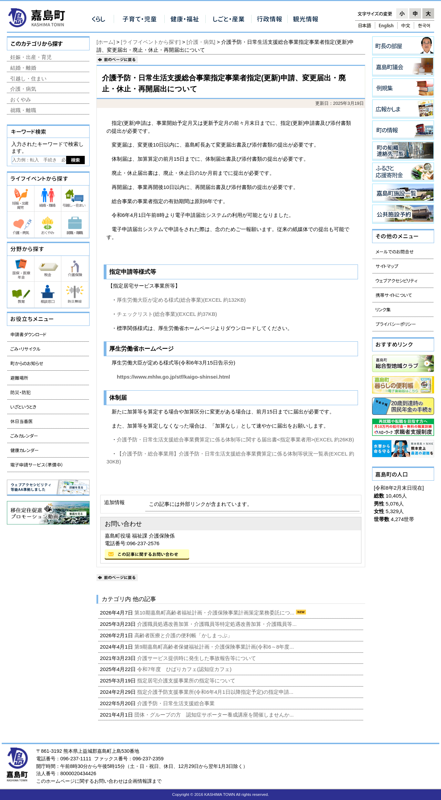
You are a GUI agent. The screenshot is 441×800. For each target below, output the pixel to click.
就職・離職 (23, 110)
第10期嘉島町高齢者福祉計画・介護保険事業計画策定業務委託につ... (215, 613)
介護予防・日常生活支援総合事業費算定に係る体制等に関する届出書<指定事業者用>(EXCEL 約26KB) (235, 439)
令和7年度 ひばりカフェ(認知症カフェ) (185, 669)
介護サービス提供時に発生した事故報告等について (197, 658)
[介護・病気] (201, 42)
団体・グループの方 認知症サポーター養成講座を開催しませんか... (214, 715)
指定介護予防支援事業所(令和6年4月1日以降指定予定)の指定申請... (216, 692)
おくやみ (20, 99)
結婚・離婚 (23, 68)
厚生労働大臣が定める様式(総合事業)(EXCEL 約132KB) (181, 300)
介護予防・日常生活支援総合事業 (176, 703)
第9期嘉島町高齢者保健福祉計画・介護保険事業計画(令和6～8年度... (214, 647)
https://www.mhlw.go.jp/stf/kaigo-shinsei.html (168, 377)
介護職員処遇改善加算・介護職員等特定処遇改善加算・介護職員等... (217, 624)
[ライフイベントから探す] (151, 42)
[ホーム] (105, 42)
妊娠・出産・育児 (31, 57)
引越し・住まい (28, 78)
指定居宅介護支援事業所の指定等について (187, 680)
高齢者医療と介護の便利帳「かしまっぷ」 (184, 635)
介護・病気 (23, 89)
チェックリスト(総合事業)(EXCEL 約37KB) (167, 314)
